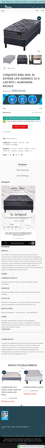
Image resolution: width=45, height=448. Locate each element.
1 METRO (20, 149)
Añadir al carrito (20, 127)
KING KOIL (21, 143)
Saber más (38, 121)
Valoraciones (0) (22, 170)
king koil (20, 151)
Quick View (20, 375)
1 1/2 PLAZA (13, 149)
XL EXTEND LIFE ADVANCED (10, 145)
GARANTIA (14, 151)
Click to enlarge (39, 51)
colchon (33, 149)
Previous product (37, 10)
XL (31, 151)
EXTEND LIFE (6, 151)
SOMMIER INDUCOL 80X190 (33, 387)
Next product (42, 10)
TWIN (27, 143)
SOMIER (27, 151)
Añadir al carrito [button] (9, 401)
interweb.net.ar (38, 436)
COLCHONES (14, 143)
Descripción (22, 164)
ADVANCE (26, 149)
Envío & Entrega (22, 176)
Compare (7, 132)
